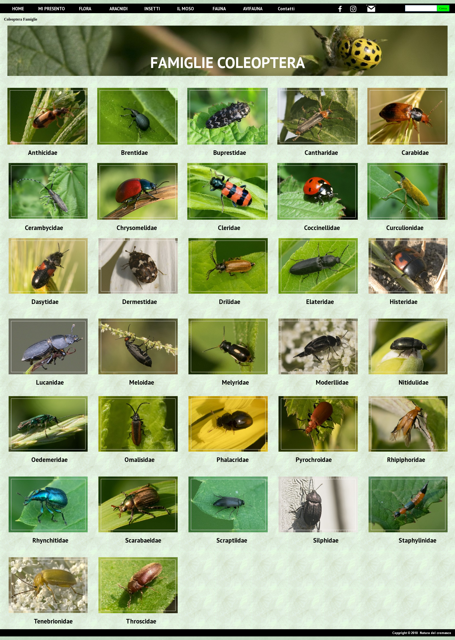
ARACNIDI (118, 8)
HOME (18, 8)
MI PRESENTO (51, 8)
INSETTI (152, 8)
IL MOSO (185, 8)
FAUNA (219, 8)
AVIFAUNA (252, 8)
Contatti (286, 8)
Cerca (443, 8)
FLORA (85, 8)
